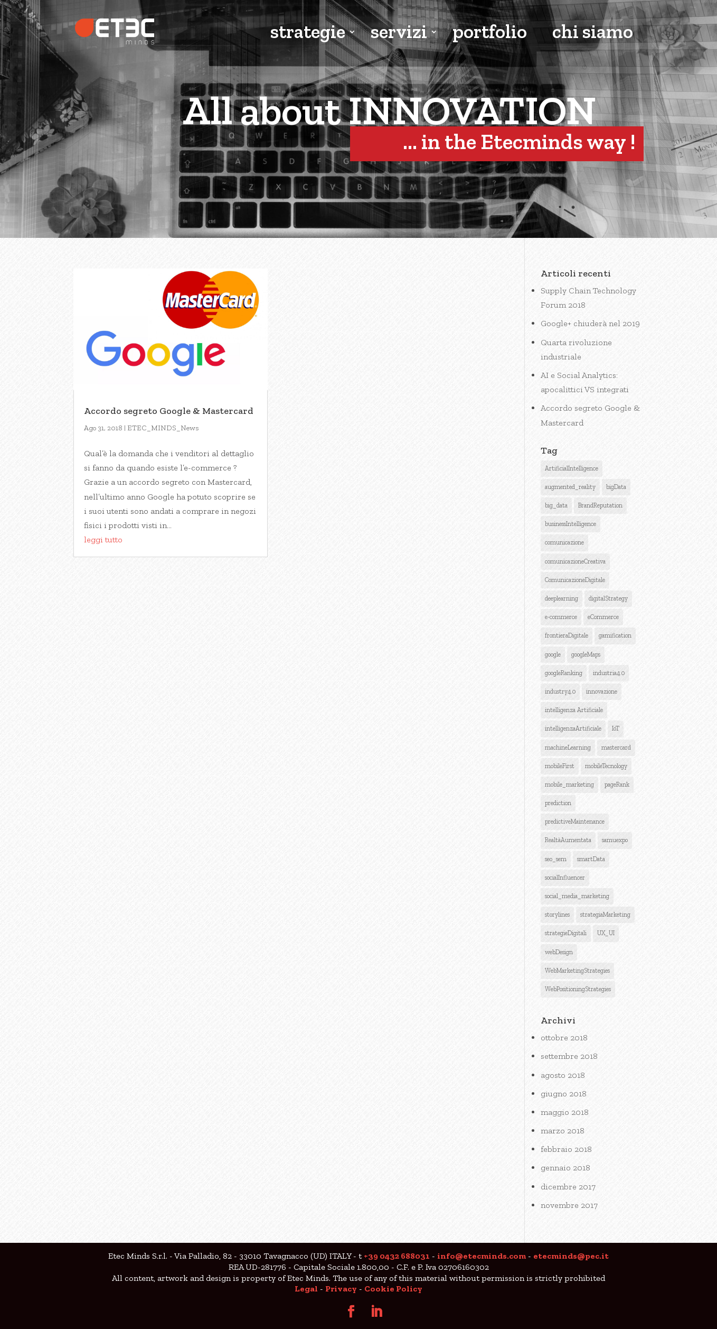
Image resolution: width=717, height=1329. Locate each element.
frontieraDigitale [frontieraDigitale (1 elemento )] (566, 635)
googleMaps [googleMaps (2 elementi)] (585, 654)
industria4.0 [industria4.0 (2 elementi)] (609, 673)
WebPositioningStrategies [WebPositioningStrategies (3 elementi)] (578, 989)
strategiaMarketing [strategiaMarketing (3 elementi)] (605, 914)
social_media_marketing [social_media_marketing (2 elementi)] (577, 896)
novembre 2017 (569, 1205)
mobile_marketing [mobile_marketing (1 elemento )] (569, 784)
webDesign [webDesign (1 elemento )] (559, 952)
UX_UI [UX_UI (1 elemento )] (606, 933)
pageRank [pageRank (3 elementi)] (617, 784)
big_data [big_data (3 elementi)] (556, 505)
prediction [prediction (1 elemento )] (558, 803)
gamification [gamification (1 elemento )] (615, 635)
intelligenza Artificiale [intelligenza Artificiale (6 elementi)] (574, 710)
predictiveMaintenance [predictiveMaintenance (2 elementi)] (575, 821)
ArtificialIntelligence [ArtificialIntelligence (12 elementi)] (571, 468)
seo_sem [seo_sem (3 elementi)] (556, 859)
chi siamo (592, 33)
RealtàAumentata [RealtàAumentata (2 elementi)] (568, 840)
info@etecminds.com (481, 1256)
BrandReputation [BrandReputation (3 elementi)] (600, 505)
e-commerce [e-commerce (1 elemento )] (561, 617)
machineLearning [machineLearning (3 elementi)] (568, 747)
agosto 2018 (563, 1075)
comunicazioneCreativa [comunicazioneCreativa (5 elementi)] (575, 561)
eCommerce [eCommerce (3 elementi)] (603, 617)
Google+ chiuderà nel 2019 (590, 323)
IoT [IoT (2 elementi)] (615, 728)
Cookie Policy (393, 1289)
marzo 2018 (562, 1130)
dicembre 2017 (568, 1187)
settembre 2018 (569, 1056)
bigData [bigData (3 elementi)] (616, 487)
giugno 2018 (564, 1093)
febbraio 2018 (566, 1149)
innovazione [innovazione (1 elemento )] (601, 691)
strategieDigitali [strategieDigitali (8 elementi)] (566, 933)
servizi (399, 33)
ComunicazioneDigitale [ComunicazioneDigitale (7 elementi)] (575, 580)
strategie (307, 33)
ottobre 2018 (564, 1037)
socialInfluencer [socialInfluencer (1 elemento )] (565, 877)
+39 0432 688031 (397, 1256)
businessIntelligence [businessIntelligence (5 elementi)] (570, 524)
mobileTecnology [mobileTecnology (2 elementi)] (606, 766)
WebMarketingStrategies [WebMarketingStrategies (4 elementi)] (577, 970)
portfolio (489, 33)
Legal (306, 1289)
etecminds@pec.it (571, 1256)
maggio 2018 (565, 1112)
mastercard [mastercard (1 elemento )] (616, 747)
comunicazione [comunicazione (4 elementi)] (564, 542)
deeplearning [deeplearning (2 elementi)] (561, 598)
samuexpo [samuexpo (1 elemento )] (615, 840)
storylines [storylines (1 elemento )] (557, 914)
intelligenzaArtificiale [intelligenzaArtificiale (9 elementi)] (573, 728)
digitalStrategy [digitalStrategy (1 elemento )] (608, 598)
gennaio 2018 (565, 1167)
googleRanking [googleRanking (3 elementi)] (563, 673)
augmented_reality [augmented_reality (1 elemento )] (570, 487)
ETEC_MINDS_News (163, 427)
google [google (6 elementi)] (553, 654)
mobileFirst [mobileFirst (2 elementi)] (559, 766)
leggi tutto (103, 539)
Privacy (341, 1289)
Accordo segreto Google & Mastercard (168, 411)
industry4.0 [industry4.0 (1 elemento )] (560, 691)
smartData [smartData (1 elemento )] (591, 859)
